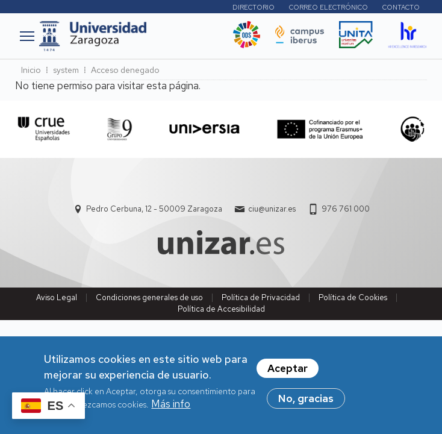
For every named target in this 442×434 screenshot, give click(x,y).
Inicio (31, 69)
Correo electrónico (328, 7)
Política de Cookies (353, 297)
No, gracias (306, 403)
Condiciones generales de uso (149, 297)
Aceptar (287, 373)
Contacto (401, 7)
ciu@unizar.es (272, 209)
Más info (170, 409)
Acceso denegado (125, 69)
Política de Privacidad (261, 297)
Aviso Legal (56, 297)
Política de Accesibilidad (221, 309)
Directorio (253, 7)
